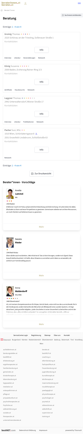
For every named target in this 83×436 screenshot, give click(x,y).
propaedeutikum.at (10, 398)
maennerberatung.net (50, 383)
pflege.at (6, 394)
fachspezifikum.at (48, 364)
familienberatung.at (10, 368)
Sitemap (47, 335)
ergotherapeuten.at (10, 364)
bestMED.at (7, 357)
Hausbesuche (20, 90)
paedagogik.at (47, 390)
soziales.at (7, 413)
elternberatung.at (48, 361)
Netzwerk (41, 58)
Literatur (17, 58)
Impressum (43, 430)
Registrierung (36, 335)
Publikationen (28, 122)
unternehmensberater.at (12, 420)
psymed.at (46, 401)
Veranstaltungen (29, 58)
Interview (7, 58)
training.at (46, 416)
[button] (79, 4)
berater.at (45, 349)
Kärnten (25, 340)
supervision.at (47, 413)
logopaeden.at (8, 383)
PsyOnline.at (7, 405)
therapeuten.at (8, 416)
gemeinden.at (8, 372)
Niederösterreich (35, 340)
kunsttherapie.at (48, 375)
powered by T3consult (73, 430)
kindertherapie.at (9, 375)
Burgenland (16, 340)
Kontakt (67, 335)
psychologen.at (47, 398)
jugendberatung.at (49, 372)
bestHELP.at (46, 353)
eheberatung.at (8, 361)
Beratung (9, 18)
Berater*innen (9, 10)
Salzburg (57, 340)
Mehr (41, 226)
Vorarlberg (78, 340)
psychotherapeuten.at (11, 401)
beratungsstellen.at (10, 353)
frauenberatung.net (49, 368)
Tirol (72, 340)
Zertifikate (8, 90)
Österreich (6, 340)
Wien (41, 343)
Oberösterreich (47, 340)
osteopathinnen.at (10, 390)
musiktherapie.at (48, 387)
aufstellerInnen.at (9, 349)
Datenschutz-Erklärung (27, 430)
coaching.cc (46, 357)
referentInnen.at (48, 405)
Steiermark (65, 340)
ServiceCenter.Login (20, 335)
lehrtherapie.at (47, 379)
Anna (21, 291)
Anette (19, 194)
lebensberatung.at (10, 379)
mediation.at (8, 387)
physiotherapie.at (48, 394)
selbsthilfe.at (47, 409)
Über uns (57, 335)
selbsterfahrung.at (10, 409)
